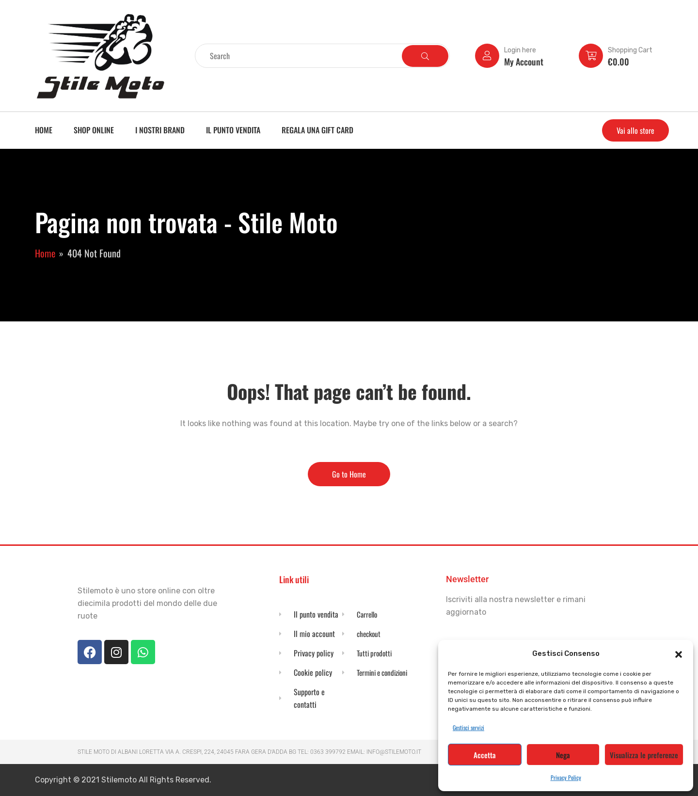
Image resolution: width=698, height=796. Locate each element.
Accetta (485, 754)
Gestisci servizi (468, 727)
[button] (678, 653)
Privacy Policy (566, 777)
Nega (563, 754)
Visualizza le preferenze (644, 754)
